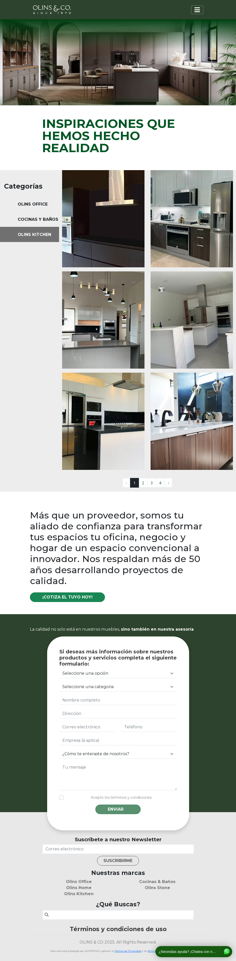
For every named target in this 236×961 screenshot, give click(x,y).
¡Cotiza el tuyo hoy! (67, 597)
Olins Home (79, 887)
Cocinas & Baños (157, 881)
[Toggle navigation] (197, 9)
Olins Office (79, 881)
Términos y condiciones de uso (118, 929)
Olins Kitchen (79, 893)
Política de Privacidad (128, 951)
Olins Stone (157, 887)
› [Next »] (168, 482)
